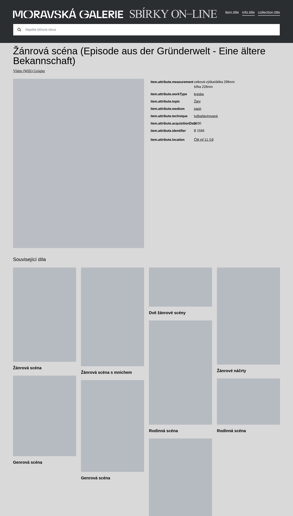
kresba (199, 94)
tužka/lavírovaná (206, 116)
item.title (232, 12)
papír (197, 108)
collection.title (269, 12)
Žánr (197, 101)
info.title (248, 12)
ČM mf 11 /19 (203, 139)
